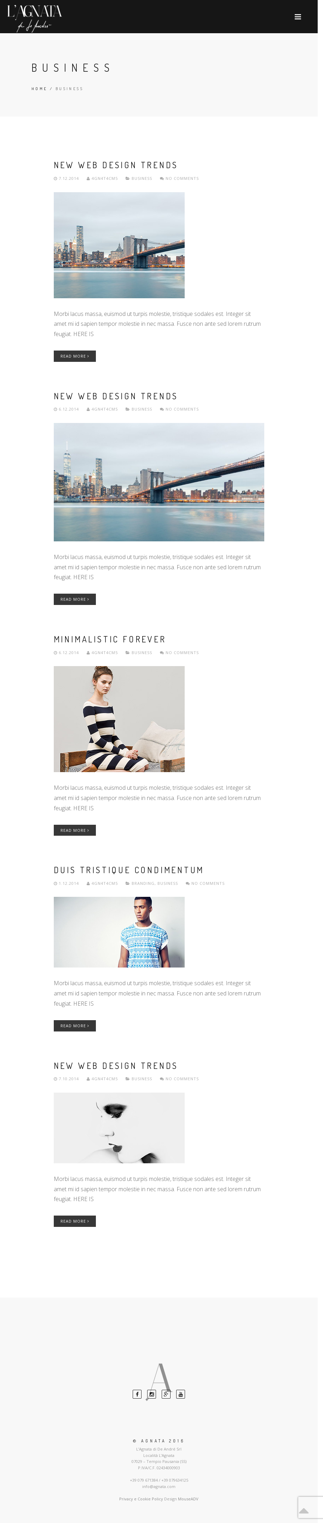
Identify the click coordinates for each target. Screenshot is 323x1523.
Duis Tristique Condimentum (129, 869)
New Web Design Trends (116, 164)
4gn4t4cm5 (103, 178)
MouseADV (188, 1498)
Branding (143, 883)
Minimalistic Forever (110, 639)
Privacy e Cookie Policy (141, 1498)
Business (142, 178)
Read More (74, 356)
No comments (179, 178)
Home (39, 88)
